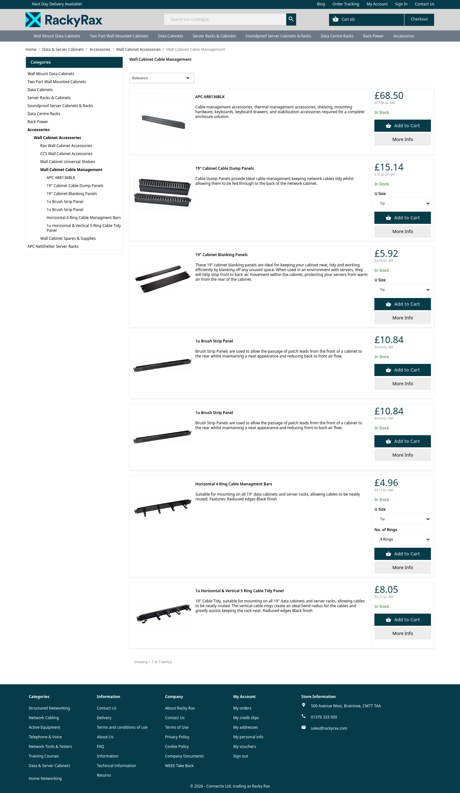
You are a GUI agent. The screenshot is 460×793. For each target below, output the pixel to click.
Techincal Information (116, 765)
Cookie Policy (177, 746)
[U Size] (402, 203)
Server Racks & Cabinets (214, 36)
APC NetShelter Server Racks (53, 246)
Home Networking (45, 778)
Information (108, 756)
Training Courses (44, 756)
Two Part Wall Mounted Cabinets (119, 36)
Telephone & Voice (45, 737)
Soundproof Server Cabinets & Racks (278, 36)
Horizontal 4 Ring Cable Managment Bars (84, 217)
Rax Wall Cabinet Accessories (66, 145)
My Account (377, 4)
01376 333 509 (324, 717)
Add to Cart (406, 125)
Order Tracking (346, 4)
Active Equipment (44, 727)
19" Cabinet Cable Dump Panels (75, 185)
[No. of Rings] (402, 539)
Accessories (403, 36)
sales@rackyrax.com (329, 728)
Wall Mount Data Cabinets (57, 36)
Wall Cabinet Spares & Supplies (68, 238)
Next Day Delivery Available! (57, 4)
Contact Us (424, 4)
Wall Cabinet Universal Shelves (67, 161)
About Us (105, 737)
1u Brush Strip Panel (65, 201)
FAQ (100, 746)
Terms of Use (176, 727)
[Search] (230, 19)
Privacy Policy (177, 737)
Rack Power (373, 36)
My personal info (248, 737)
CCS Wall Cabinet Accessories (66, 153)
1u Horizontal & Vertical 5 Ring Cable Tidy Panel (84, 228)
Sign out (240, 756)
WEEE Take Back (179, 765)
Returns (104, 775)
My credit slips (246, 717)
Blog (321, 4)
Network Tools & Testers (50, 746)
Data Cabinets (170, 36)
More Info (402, 139)
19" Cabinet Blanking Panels (72, 193)
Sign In (401, 4)
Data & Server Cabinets (49, 765)
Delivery (104, 717)
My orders (242, 708)
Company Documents (184, 756)
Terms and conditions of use (122, 727)
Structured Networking (49, 708)
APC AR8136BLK (61, 177)
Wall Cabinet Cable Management (71, 169)
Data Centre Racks (337, 36)
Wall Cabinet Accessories (57, 137)
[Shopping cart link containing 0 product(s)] (381, 19)
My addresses (245, 727)
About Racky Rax (180, 708)
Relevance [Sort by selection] (162, 78)
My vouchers (244, 746)
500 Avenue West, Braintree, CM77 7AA (346, 706)
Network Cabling (44, 717)
